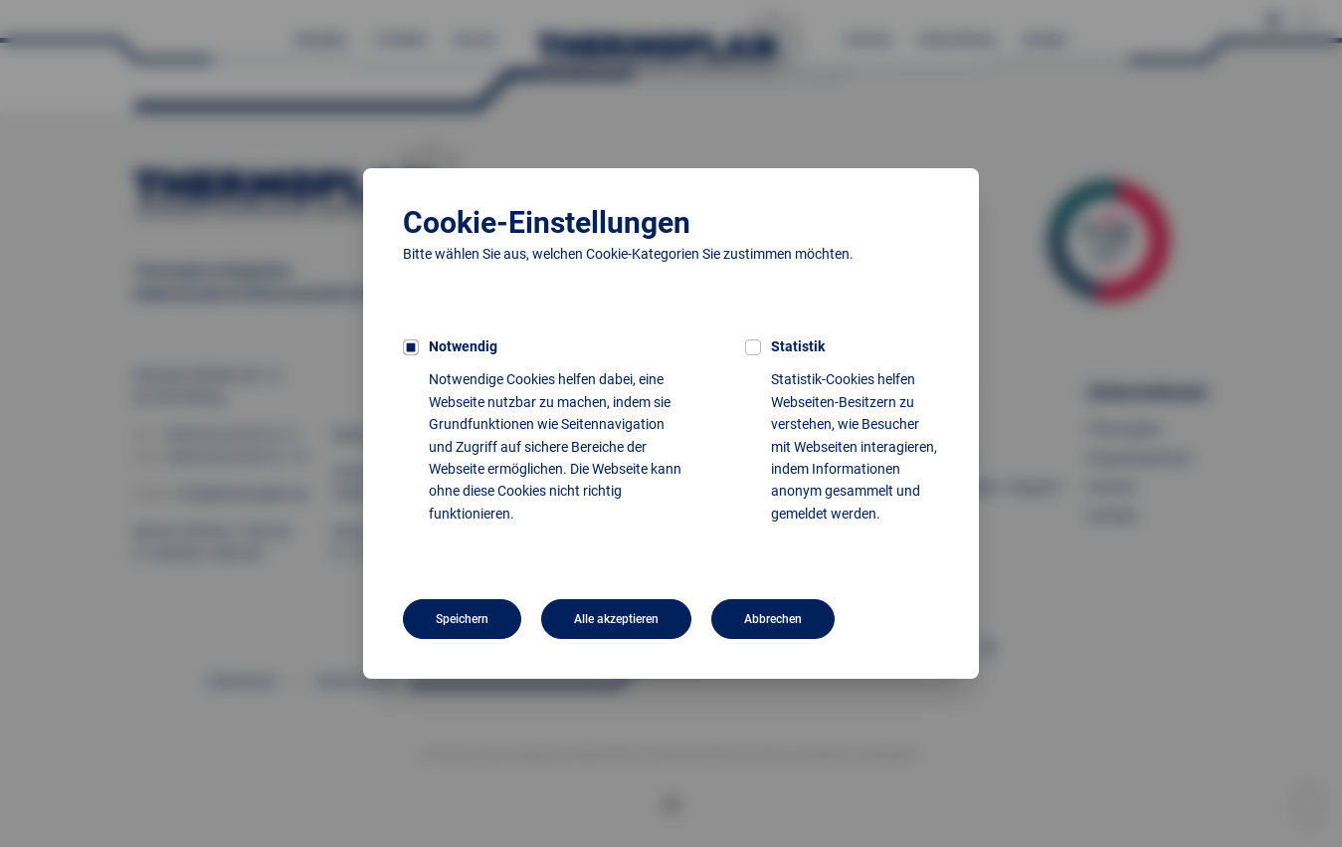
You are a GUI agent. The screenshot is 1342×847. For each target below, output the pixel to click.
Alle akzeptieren (616, 619)
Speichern (462, 619)
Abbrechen (773, 619)
